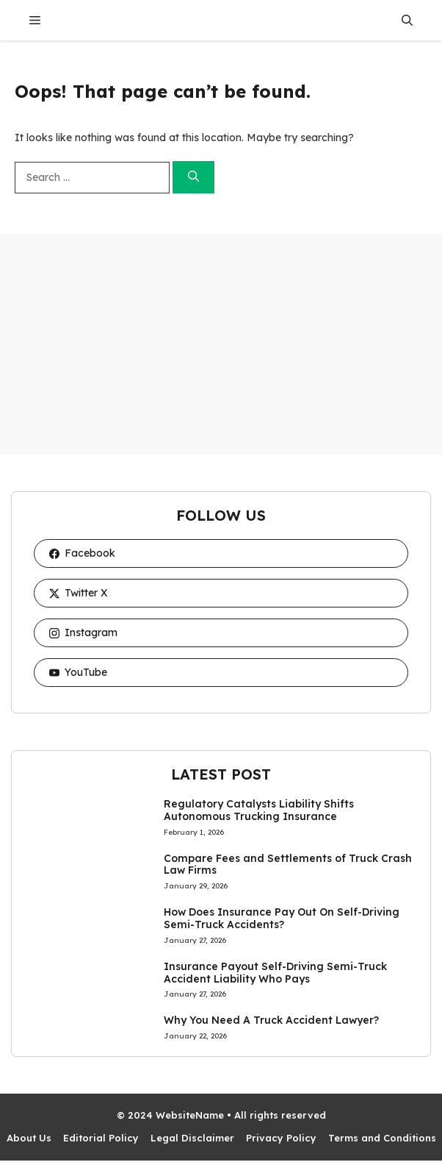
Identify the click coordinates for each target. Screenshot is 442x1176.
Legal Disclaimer (192, 1138)
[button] (407, 20)
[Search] (193, 177)
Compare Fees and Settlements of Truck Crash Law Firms (288, 864)
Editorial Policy (101, 1138)
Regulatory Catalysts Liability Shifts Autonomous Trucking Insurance (259, 810)
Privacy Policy (281, 1138)
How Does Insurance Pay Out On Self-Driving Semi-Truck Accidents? (281, 918)
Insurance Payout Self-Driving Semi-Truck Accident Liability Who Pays (275, 973)
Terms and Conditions (382, 1138)
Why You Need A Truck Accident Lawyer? (271, 1020)
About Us (29, 1138)
